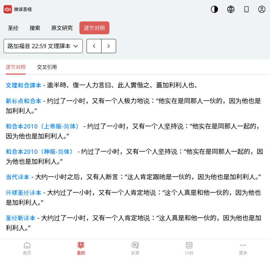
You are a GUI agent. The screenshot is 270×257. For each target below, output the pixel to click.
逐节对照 (94, 27)
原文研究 (62, 27)
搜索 (35, 27)
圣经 (13, 27)
